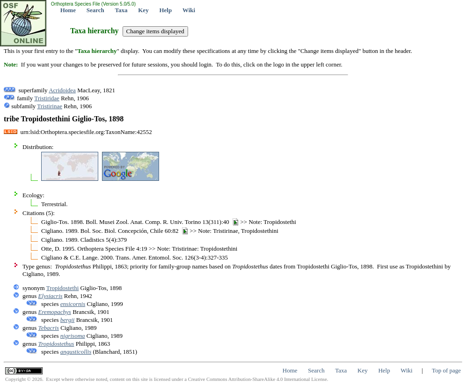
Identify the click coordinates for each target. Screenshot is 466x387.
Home (68, 10)
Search (95, 10)
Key (143, 10)
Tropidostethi (62, 287)
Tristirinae (49, 106)
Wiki (188, 10)
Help (165, 10)
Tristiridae (46, 98)
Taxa (121, 10)
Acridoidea (62, 90)
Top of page (446, 370)
